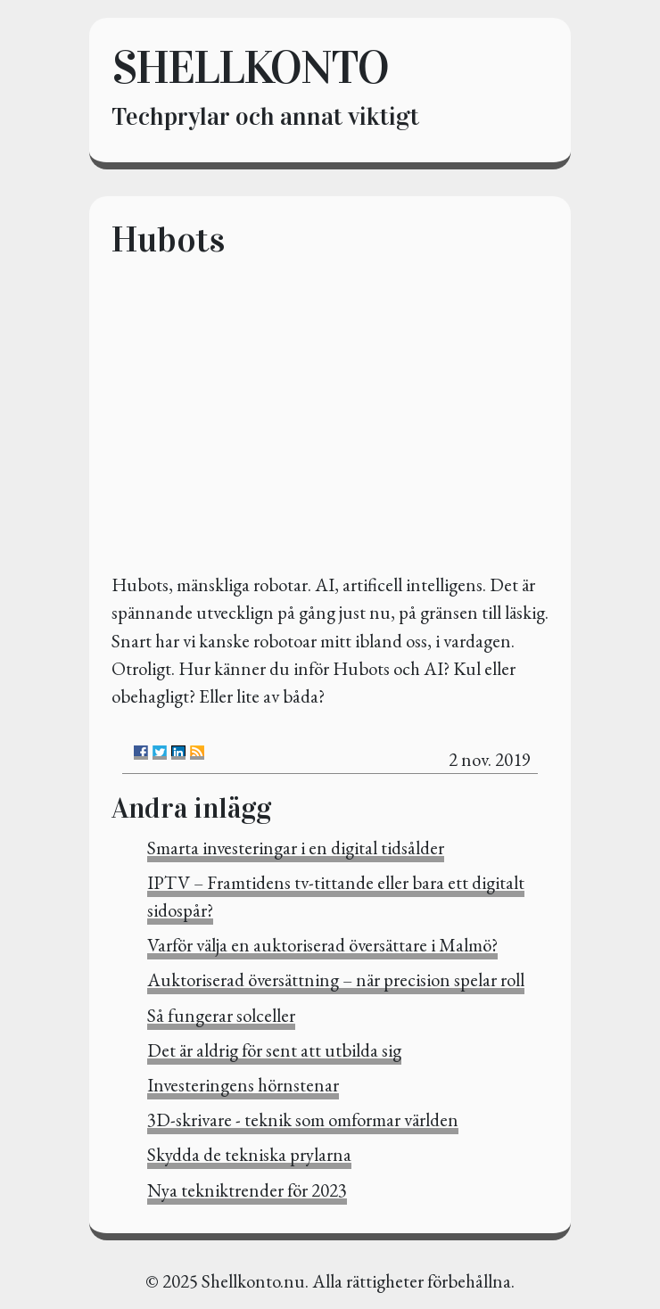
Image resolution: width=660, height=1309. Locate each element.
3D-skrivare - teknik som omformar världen (302, 1119)
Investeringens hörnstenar (243, 1085)
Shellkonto (249, 67)
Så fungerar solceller (221, 1015)
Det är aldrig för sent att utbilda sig (274, 1050)
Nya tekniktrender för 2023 (247, 1190)
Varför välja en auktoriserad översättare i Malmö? (322, 945)
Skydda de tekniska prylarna (249, 1154)
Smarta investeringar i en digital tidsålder (295, 848)
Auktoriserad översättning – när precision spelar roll (335, 979)
